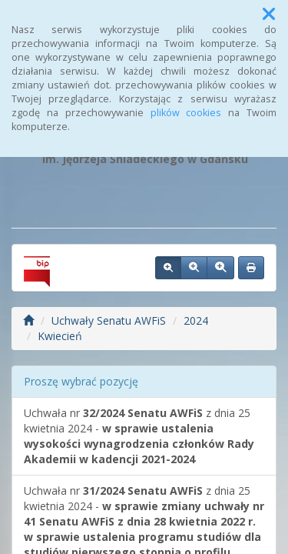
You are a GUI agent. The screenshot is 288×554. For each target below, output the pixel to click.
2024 (196, 320)
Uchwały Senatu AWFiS (108, 320)
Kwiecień (60, 336)
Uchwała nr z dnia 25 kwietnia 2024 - (139, 435)
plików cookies (186, 112)
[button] (268, 14)
